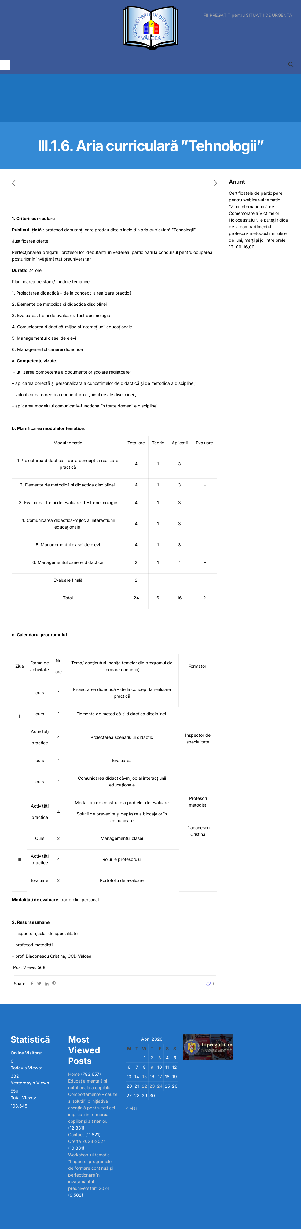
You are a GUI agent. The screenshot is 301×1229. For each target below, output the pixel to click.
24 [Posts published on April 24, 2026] (160, 1086)
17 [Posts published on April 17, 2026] (160, 1076)
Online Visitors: (27, 1052)
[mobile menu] (5, 65)
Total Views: (24, 1097)
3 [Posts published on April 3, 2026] (159, 1057)
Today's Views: (27, 1067)
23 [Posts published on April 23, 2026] (152, 1086)
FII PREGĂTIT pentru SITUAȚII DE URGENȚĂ (248, 15)
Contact (76, 1134)
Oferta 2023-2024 (87, 1141)
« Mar (131, 1108)
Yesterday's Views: (31, 1082)
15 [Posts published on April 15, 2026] (144, 1076)
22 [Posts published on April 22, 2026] (144, 1086)
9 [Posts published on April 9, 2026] (152, 1067)
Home (74, 1074)
